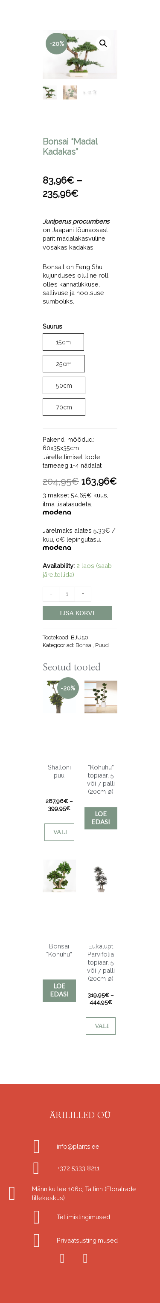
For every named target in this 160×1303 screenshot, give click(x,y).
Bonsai (84, 645)
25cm (64, 363)
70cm (64, 407)
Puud (102, 645)
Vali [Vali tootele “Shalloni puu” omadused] (60, 832)
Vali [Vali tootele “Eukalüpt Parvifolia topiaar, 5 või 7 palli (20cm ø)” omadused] (102, 1026)
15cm (63, 341)
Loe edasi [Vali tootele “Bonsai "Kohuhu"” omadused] (59, 990)
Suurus (52, 326)
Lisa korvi (77, 613)
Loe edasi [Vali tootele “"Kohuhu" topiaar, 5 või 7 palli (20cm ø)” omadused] (100, 818)
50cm (64, 385)
